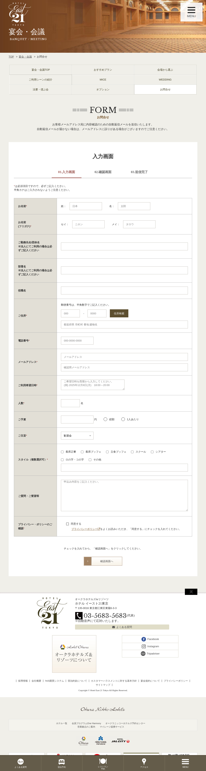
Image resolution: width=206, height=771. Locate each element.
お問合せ (165, 89)
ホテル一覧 (61, 723)
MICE (103, 79)
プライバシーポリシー (84, 529)
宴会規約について (150, 681)
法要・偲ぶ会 (40, 89)
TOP (11, 56)
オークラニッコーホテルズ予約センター (125, 723)
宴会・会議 (25, 56)
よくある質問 (124, 627)
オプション (102, 89)
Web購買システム (54, 681)
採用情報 (23, 681)
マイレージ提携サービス (112, 727)
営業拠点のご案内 (86, 727)
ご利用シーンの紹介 (40, 79)
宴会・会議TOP (41, 69)
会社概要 (36, 681)
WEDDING (165, 79)
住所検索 (119, 313)
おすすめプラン (103, 69)
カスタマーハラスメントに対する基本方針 (114, 681)
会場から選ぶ (165, 69)
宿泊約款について (77, 681)
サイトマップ (103, 685)
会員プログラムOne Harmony (86, 723)
